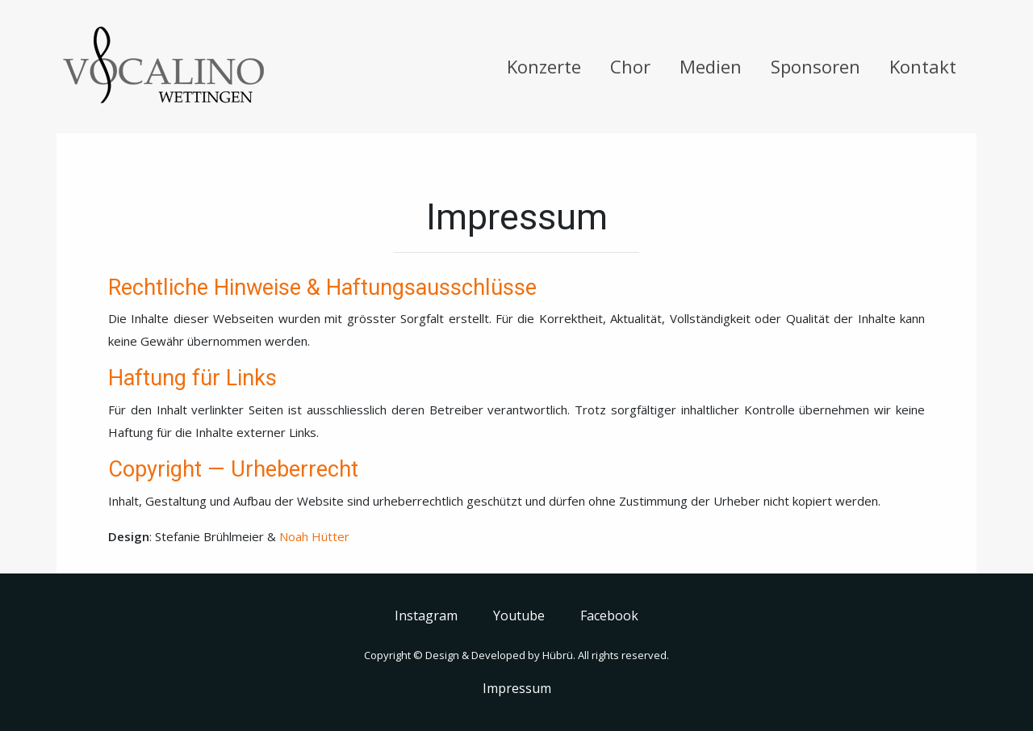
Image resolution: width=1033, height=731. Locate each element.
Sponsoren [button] (815, 66)
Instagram (426, 615)
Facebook (609, 615)
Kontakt (922, 66)
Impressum (517, 688)
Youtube (519, 615)
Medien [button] (711, 66)
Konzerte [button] (544, 66)
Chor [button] (630, 66)
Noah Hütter (314, 536)
